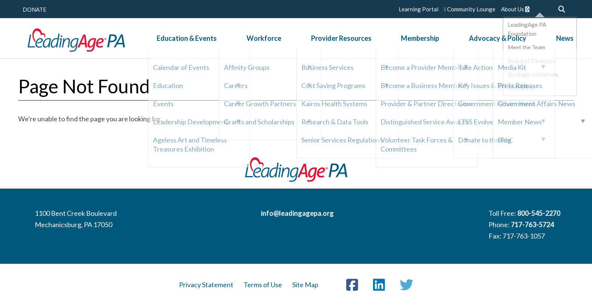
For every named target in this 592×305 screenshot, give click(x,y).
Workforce (269, 39)
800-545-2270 (538, 213)
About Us (515, 9)
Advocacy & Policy (490, 39)
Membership (417, 39)
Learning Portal (418, 9)
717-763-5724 (532, 224)
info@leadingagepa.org (297, 213)
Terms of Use (263, 284)
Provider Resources (342, 39)
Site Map (305, 284)
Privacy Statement (206, 284)
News (552, 39)
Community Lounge (469, 9)
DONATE (34, 9)
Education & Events (197, 39)
